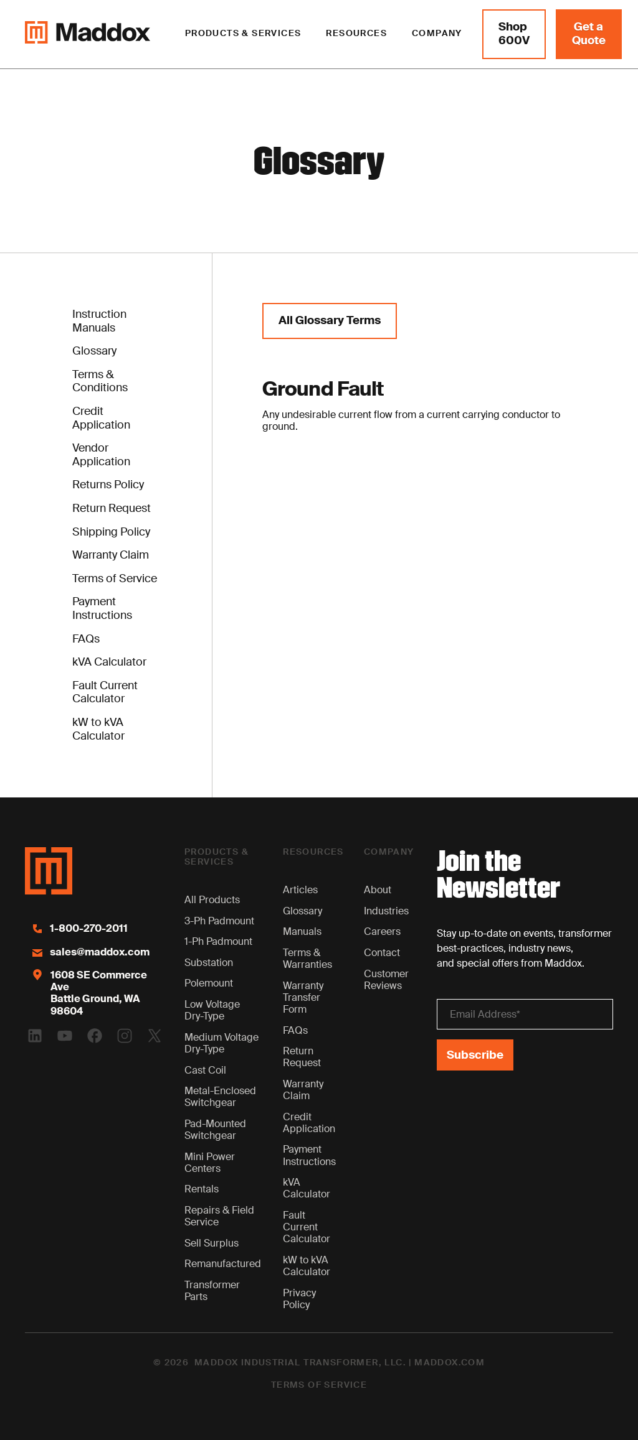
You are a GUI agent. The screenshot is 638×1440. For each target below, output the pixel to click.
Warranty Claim (303, 1089)
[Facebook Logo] (95, 1036)
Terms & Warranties (307, 958)
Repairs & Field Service (219, 1216)
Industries (386, 910)
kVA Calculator (306, 1188)
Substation (208, 962)
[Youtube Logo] (65, 1036)
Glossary (302, 910)
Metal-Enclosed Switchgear (220, 1096)
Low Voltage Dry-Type (212, 1010)
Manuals (302, 931)
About (377, 889)
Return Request (302, 1056)
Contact (382, 952)
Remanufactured (222, 1263)
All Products (212, 899)
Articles (300, 889)
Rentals (201, 1189)
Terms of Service (319, 1385)
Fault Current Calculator (306, 1227)
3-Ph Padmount (219, 920)
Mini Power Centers (209, 1162)
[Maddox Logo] (87, 34)
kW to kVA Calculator (306, 1265)
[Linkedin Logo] (35, 1036)
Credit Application (309, 1122)
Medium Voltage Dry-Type (221, 1043)
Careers (382, 931)
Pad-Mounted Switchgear (215, 1129)
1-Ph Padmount (218, 941)
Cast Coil (205, 1070)
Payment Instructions (309, 1155)
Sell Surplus (211, 1243)
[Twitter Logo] (154, 1036)
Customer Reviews (386, 979)
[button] (243, 34)
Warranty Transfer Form (303, 997)
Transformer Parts (212, 1290)
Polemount (208, 983)
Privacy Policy (299, 1298)
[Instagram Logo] (125, 1036)
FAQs (295, 1030)
